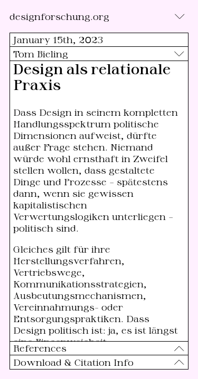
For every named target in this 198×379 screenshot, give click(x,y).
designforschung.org (59, 16)
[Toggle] (179, 16)
